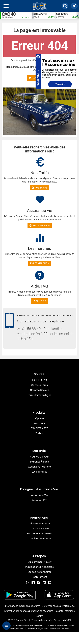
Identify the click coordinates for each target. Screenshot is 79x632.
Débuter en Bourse (39, 523)
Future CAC (37, 13)
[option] (43, 15)
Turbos (40, 433)
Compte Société (39, 390)
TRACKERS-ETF (39, 428)
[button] (65, 5)
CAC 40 (8, 14)
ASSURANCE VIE (40, 225)
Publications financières (39, 567)
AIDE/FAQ (39, 301)
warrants (39, 423)
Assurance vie (39, 495)
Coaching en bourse (39, 538)
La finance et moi (39, 528)
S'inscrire (60, 84)
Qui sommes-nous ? (39, 562)
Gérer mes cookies (51, 606)
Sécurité (59, 611)
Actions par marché (39, 466)
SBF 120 (60, 13)
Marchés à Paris (39, 461)
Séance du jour (39, 456)
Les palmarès (39, 471)
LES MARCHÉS (39, 263)
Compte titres (39, 385)
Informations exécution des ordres (22, 606)
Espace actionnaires (39, 572)
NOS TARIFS (39, 187)
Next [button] (77, 15)
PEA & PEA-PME (39, 380)
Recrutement (39, 577)
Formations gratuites (39, 533)
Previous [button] (33, 15)
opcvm (39, 418)
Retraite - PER (39, 500)
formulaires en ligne (39, 395)
